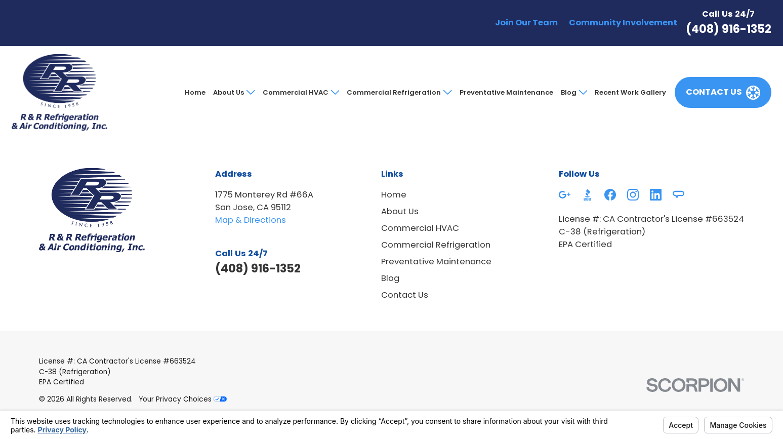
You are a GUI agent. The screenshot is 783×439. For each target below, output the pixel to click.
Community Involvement (623, 22)
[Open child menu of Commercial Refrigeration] (446, 92)
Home (195, 92)
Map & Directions (250, 220)
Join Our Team (526, 22)
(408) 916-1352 (728, 29)
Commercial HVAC (295, 92)
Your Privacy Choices (183, 399)
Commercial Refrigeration (394, 92)
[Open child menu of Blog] (581, 92)
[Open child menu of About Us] (249, 92)
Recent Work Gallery (630, 92)
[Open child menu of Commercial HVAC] (333, 92)
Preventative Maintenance (506, 92)
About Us (228, 92)
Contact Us (404, 295)
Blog (568, 92)
